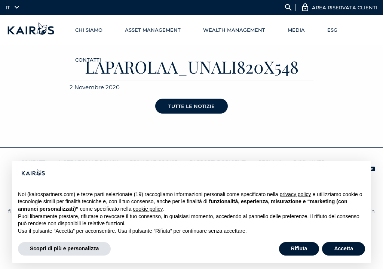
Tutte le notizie (191, 106)
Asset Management (153, 30)
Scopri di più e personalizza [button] (64, 248)
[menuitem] (10, 7)
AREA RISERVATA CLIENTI (344, 7)
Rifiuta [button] (299, 248)
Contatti (88, 60)
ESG (332, 30)
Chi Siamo (88, 30)
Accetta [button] (343, 248)
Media (296, 30)
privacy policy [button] (295, 194)
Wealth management (234, 30)
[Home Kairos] (31, 30)
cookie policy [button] (147, 209)
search (288, 7)
